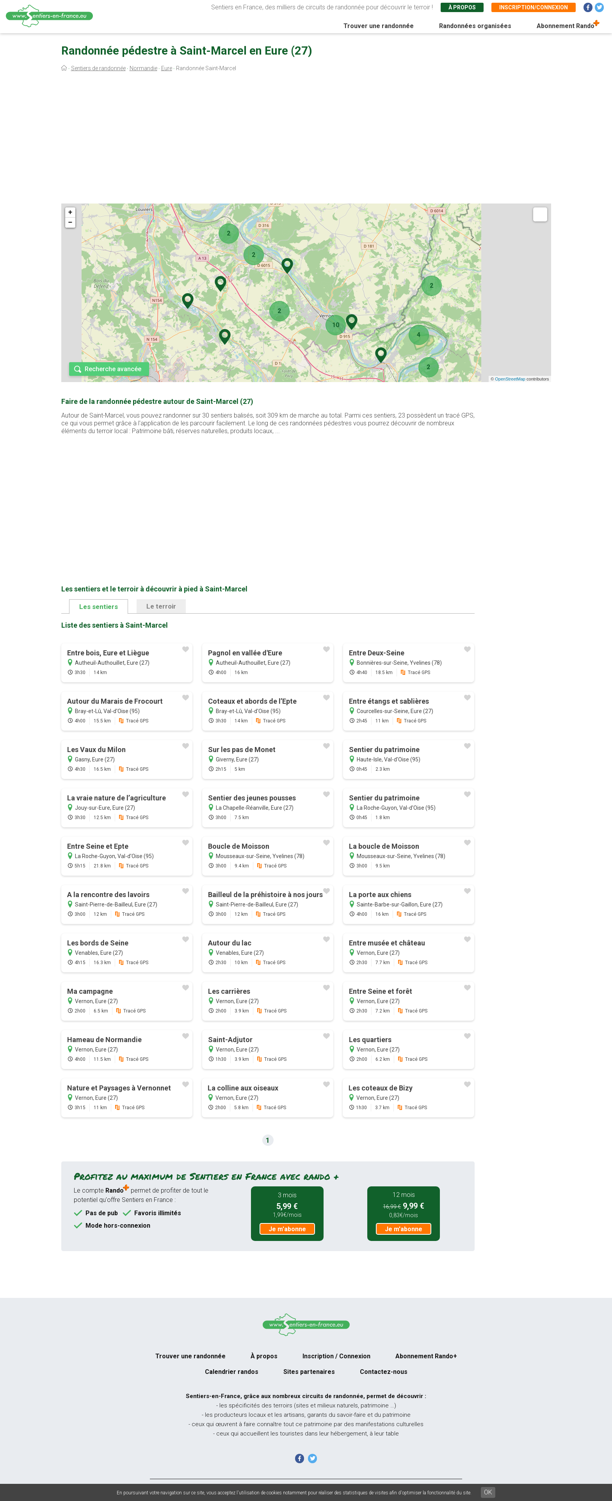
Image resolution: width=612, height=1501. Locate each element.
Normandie (143, 68)
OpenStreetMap (510, 379)
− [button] (70, 222)
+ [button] (70, 212)
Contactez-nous (383, 1371)
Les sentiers (98, 607)
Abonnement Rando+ (426, 1356)
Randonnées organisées (475, 26)
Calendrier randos (231, 1371)
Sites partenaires (309, 1371)
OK (488, 1492)
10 (335, 325)
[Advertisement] (306, 139)
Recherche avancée (113, 369)
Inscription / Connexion (336, 1356)
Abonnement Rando (565, 26)
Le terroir (161, 606)
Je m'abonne (287, 1229)
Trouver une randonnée (378, 26)
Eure (166, 68)
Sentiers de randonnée (98, 68)
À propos (462, 7)
